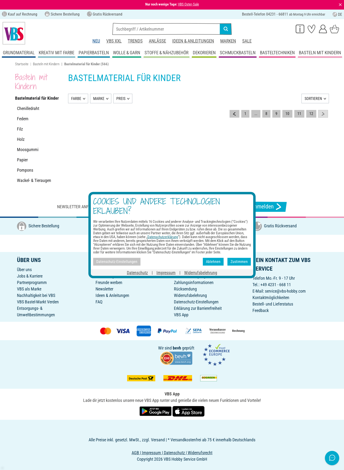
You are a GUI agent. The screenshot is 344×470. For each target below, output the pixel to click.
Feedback (261, 310)
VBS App (181, 314)
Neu (96, 41)
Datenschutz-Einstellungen (196, 301)
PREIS (120, 98)
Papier (22, 159)
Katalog (102, 269)
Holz (21, 139)
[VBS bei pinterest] (179, 242)
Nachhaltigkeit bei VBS (36, 295)
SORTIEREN (313, 98)
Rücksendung (185, 288)
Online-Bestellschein (191, 269)
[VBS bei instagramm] (169, 242)
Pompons (25, 170)
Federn (22, 118)
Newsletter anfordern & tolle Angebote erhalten (107, 206)
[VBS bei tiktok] (200, 242)
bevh (177, 347)
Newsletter (104, 288)
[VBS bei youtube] (190, 242)
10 (287, 113)
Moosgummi (27, 149)
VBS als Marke (29, 288)
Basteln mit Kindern (46, 64)
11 (299, 113)
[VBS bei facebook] (158, 242)
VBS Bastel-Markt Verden (38, 301)
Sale (247, 41)
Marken (228, 41)
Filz (20, 128)
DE (337, 14)
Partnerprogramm (32, 282)
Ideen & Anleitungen (193, 41)
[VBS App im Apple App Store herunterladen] (188, 410)
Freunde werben (109, 282)
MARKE (98, 98)
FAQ (99, 301)
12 (311, 113)
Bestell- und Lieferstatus (273, 303)
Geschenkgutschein (112, 276)
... (255, 113)
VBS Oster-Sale (188, 4)
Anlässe (157, 41)
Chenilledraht (28, 108)
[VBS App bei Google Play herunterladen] (156, 410)
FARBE (76, 98)
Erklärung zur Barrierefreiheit (198, 308)
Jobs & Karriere (30, 276)
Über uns (24, 269)
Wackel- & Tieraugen (34, 180)
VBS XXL (114, 41)
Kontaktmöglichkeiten (271, 297)
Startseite (21, 64)
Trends (135, 41)
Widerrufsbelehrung (190, 295)
